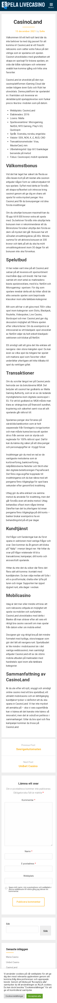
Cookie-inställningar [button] (14, 996)
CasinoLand (12, 967)
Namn (28, 851)
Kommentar (28, 800)
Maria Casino (12, 957)
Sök (8, 924)
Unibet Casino (28, 766)
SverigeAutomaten (28, 749)
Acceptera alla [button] (34, 996)
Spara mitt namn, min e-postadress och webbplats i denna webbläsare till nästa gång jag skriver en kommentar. (30, 889)
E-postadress (28, 863)
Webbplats (28, 876)
